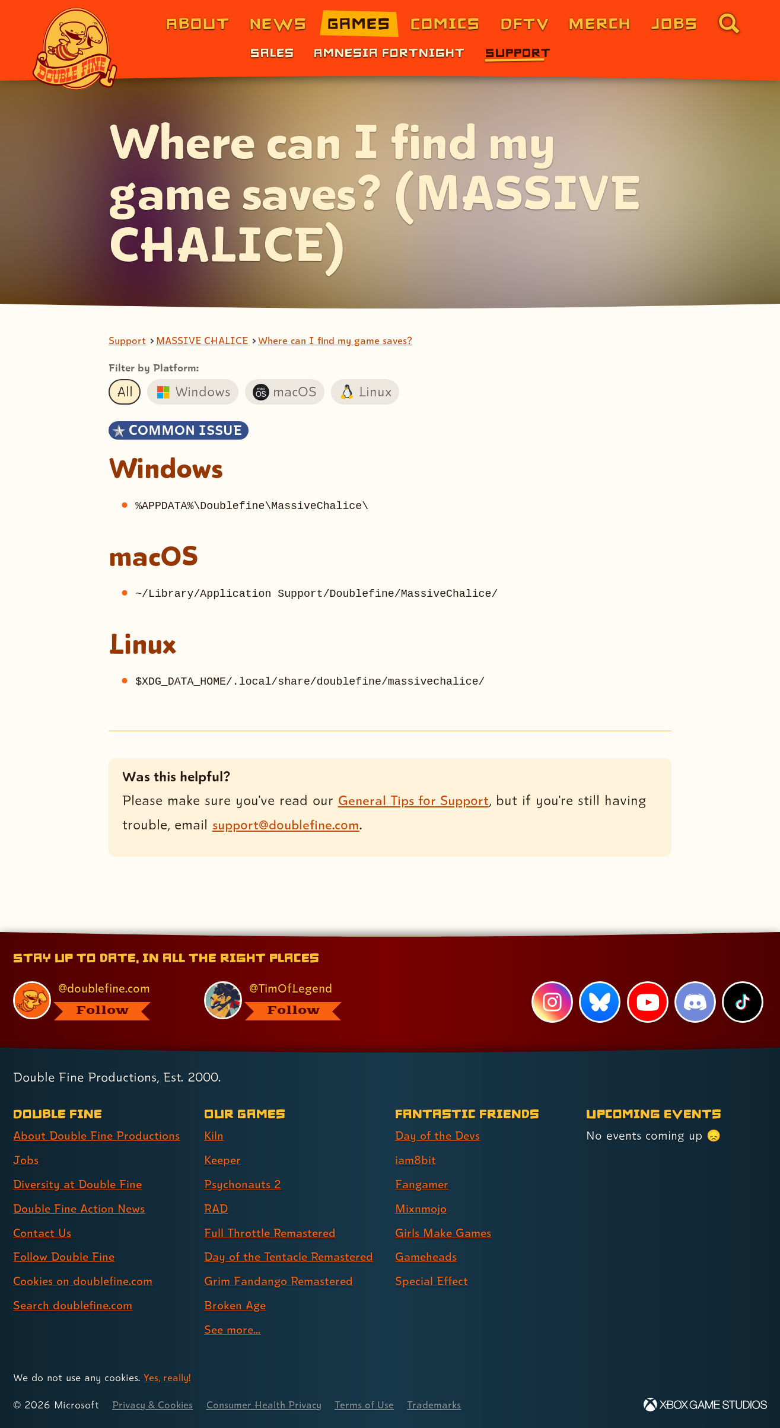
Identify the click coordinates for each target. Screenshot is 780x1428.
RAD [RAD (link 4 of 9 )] (217, 1208)
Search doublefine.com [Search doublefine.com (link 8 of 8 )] (75, 1305)
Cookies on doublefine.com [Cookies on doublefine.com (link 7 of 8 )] (86, 1281)
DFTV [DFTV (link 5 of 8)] (525, 23)
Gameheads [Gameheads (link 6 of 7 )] (427, 1256)
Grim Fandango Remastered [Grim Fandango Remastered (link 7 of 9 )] (281, 1281)
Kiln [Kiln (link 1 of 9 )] (214, 1135)
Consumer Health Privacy (271, 1404)
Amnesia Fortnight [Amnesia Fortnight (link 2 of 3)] (389, 52)
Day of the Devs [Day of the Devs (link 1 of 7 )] (439, 1135)
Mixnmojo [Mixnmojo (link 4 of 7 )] (422, 1208)
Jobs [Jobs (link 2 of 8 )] (26, 1160)
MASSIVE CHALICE (204, 341)
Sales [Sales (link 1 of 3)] (272, 52)
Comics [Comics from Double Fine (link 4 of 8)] (445, 23)
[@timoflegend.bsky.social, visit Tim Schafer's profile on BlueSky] (286, 1000)
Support (128, 341)
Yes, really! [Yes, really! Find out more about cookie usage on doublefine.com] (168, 1377)
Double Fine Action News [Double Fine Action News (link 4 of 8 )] (81, 1208)
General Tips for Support (416, 801)
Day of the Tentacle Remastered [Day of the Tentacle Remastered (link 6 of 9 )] (293, 1256)
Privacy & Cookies (154, 1404)
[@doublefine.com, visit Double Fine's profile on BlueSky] (95, 1000)
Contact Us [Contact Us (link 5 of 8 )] (43, 1233)
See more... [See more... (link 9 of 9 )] (233, 1329)
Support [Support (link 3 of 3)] (518, 52)
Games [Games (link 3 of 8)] (359, 23)
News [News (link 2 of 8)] (278, 23)
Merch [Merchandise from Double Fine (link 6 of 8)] (600, 23)
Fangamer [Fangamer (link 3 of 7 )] (423, 1184)
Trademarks (445, 1404)
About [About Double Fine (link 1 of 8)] (198, 23)
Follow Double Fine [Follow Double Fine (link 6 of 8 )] (66, 1256)
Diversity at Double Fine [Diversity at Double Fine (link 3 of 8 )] (79, 1184)
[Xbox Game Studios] (705, 1404)
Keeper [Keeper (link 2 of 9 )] (223, 1160)
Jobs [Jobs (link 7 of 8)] (674, 23)
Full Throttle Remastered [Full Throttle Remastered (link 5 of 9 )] (272, 1233)
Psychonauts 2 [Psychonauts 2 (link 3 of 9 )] (243, 1184)
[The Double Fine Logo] (75, 48)
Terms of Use (375, 1404)
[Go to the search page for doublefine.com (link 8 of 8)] (729, 23)
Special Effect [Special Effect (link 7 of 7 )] (433, 1281)
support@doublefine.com (289, 825)
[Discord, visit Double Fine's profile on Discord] (694, 1002)
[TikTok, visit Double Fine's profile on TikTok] (742, 1002)
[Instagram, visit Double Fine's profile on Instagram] (551, 1002)
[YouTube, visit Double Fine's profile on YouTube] (647, 1002)
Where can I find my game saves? (343, 341)
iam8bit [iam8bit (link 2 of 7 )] (416, 1160)
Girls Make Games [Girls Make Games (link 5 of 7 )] (445, 1233)
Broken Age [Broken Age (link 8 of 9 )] (236, 1305)
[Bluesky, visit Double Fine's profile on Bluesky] (599, 1002)
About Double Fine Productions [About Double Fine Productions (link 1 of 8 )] (99, 1135)
